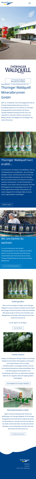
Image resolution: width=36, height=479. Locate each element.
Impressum (27, 466)
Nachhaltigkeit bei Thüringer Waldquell (18, 383)
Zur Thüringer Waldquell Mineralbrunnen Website (18, 80)
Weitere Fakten (7, 204)
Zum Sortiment (18, 328)
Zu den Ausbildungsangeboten (11, 266)
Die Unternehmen (5, 84)
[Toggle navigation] (29, 3)
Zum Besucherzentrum (18, 434)
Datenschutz (27, 464)
